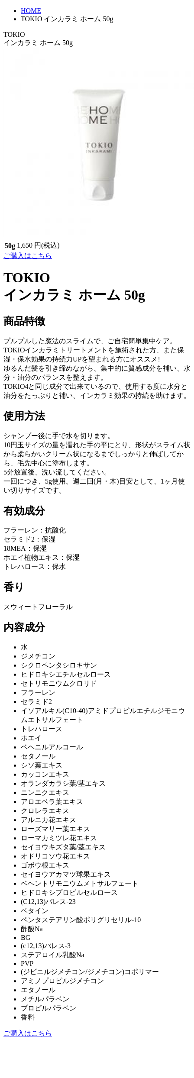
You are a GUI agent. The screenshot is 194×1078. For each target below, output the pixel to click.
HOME (31, 10)
